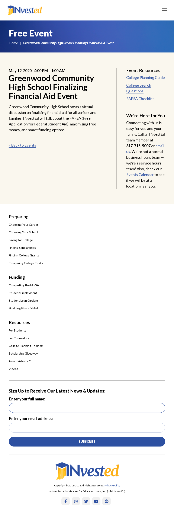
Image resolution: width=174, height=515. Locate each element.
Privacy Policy (112, 485)
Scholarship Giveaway (23, 353)
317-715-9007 (138, 145)
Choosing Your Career (23, 224)
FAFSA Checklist (140, 98)
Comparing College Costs (26, 263)
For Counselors (19, 338)
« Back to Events (22, 145)
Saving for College (21, 240)
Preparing (19, 216)
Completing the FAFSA (24, 285)
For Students (17, 330)
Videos (13, 369)
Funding (17, 277)
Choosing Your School (23, 232)
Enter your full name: (27, 399)
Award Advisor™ (19, 361)
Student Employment (23, 293)
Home (13, 43)
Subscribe (87, 441)
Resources (19, 322)
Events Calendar (140, 174)
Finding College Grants (24, 255)
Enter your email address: (31, 418)
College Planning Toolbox (26, 346)
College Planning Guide (145, 77)
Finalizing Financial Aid (23, 308)
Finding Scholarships (22, 247)
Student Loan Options (24, 300)
